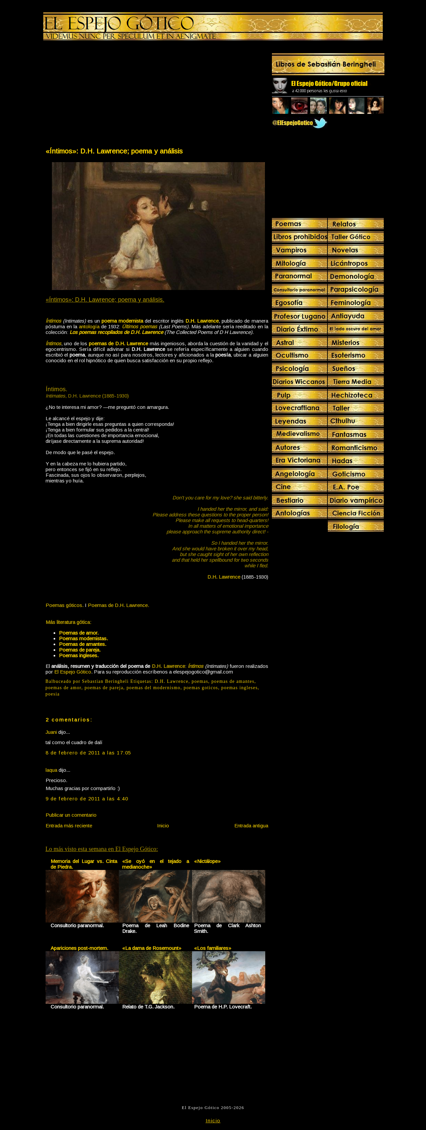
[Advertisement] (101, 95)
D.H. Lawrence (171, 681)
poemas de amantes (232, 681)
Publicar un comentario (71, 815)
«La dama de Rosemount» (151, 948)
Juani (51, 732)
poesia (53, 694)
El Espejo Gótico (72, 672)
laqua (51, 770)
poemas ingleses (239, 687)
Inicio (163, 825)
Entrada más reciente (69, 825)
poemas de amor (64, 687)
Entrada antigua (251, 825)
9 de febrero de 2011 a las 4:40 (87, 798)
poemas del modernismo (153, 687)
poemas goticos (201, 687)
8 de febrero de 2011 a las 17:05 (88, 752)
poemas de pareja (104, 687)
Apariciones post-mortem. (79, 948)
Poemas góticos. (65, 605)
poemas (200, 681)
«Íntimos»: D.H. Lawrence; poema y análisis (114, 151)
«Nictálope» (207, 861)
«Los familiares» (212, 948)
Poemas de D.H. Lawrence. (118, 605)
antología (89, 326)
